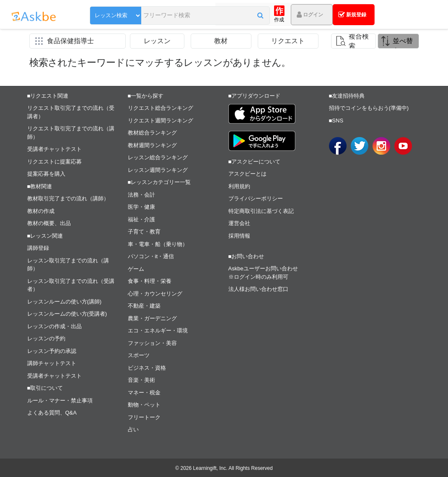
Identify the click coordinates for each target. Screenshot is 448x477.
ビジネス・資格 (147, 368)
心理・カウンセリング (155, 293)
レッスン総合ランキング (158, 157)
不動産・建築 (144, 306)
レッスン (157, 40)
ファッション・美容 (152, 343)
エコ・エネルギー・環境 (158, 330)
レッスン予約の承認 (51, 351)
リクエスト (288, 40)
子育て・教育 (144, 231)
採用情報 (239, 236)
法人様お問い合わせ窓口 (258, 289)
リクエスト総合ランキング (160, 108)
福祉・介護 (141, 219)
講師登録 (38, 248)
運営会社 (239, 223)
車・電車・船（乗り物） (158, 244)
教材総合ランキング (152, 133)
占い (133, 429)
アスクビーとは (247, 174)
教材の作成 (40, 211)
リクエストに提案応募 (54, 161)
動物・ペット (144, 405)
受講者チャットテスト (54, 149)
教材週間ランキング (152, 145)
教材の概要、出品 (49, 223)
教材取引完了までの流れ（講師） (68, 198)
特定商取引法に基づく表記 (261, 211)
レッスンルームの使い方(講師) (64, 301)
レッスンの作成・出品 (54, 326)
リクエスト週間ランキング (160, 120)
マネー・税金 (144, 392)
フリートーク (144, 417)
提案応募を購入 (46, 174)
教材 (221, 40)
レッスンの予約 (46, 338)
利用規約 (239, 186)
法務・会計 (141, 195)
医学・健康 (141, 207)
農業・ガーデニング (152, 318)
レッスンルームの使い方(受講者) (67, 314)
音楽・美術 (141, 380)
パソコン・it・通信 (151, 256)
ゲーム (136, 269)
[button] (213, 15)
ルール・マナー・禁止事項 (60, 400)
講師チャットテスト (51, 363)
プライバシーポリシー (255, 198)
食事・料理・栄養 (149, 281)
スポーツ (139, 355)
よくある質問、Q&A (52, 413)
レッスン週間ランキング (158, 170)
